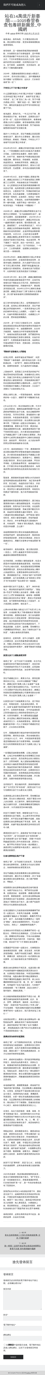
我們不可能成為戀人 (14, 5)
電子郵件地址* (9, 1325)
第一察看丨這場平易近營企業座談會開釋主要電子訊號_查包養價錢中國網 (22, 1247)
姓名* (5, 1315)
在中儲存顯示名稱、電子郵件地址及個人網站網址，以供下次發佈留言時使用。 (22, 1348)
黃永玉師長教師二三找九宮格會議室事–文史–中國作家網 (22, 1236)
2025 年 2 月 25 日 (31, 33)
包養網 (35, 715)
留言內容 (7, 1289)
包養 (32, 265)
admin (12, 33)
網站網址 (7, 1335)
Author (28, 1373)
